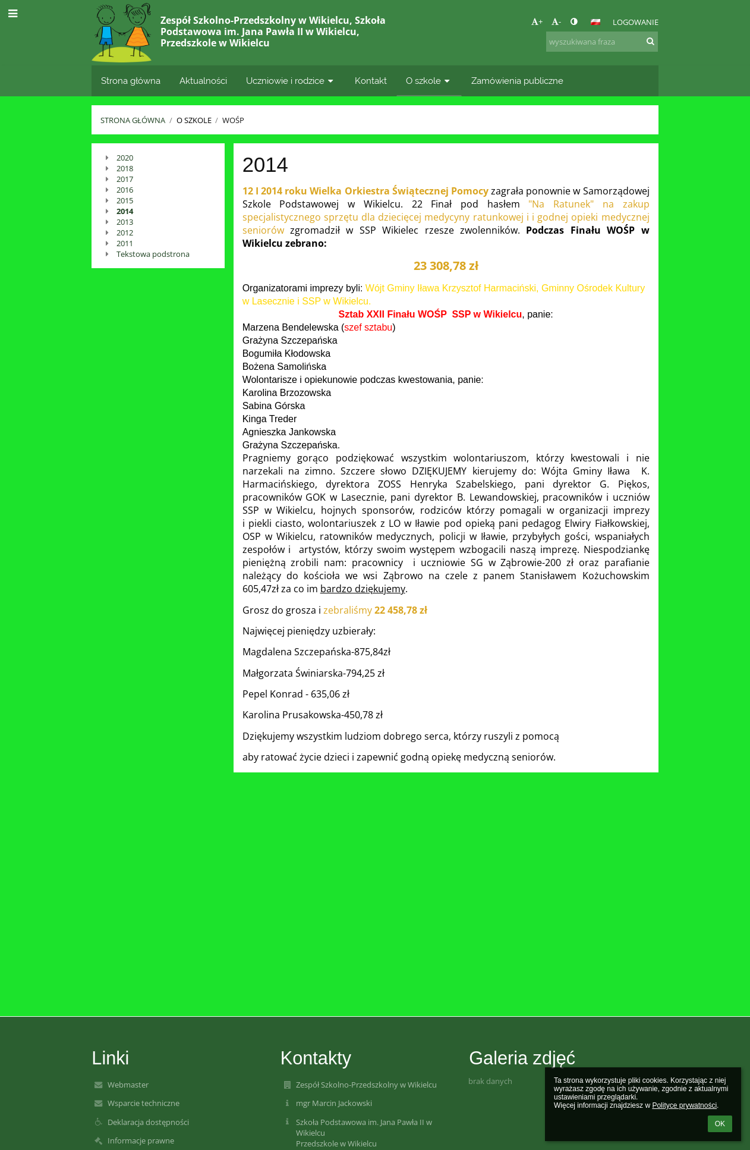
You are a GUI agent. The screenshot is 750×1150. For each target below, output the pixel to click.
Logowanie (635, 22)
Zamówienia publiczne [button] (517, 81)
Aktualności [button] (203, 81)
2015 (124, 200)
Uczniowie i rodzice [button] (291, 81)
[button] (595, 22)
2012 (124, 232)
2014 (124, 211)
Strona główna (132, 120)
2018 (124, 168)
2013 (124, 221)
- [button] (556, 21)
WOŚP (233, 120)
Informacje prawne (141, 1140)
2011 (124, 243)
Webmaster (128, 1084)
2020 (124, 157)
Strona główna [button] (130, 81)
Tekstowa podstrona (153, 254)
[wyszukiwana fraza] (602, 41)
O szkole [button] (429, 81)
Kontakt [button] (371, 81)
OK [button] (720, 1124)
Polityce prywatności (684, 1105)
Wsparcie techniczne (143, 1103)
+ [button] (537, 21)
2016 (124, 189)
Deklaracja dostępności (148, 1122)
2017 (124, 179)
